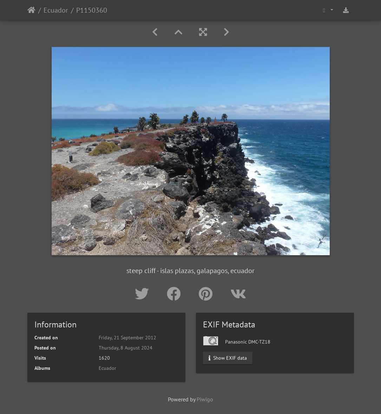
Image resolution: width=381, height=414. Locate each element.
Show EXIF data (228, 358)
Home (31, 10)
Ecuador (56, 10)
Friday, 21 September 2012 (127, 337)
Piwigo (205, 399)
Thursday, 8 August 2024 (125, 348)
